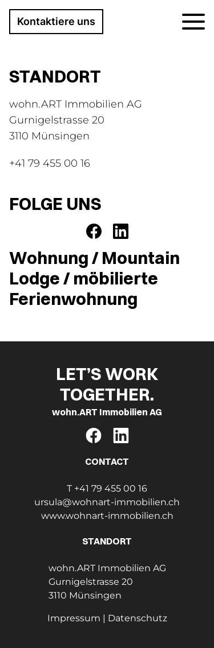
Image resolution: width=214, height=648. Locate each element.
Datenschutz (137, 618)
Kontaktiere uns (56, 21)
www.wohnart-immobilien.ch (107, 515)
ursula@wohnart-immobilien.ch (107, 502)
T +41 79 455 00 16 (107, 488)
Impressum (73, 618)
